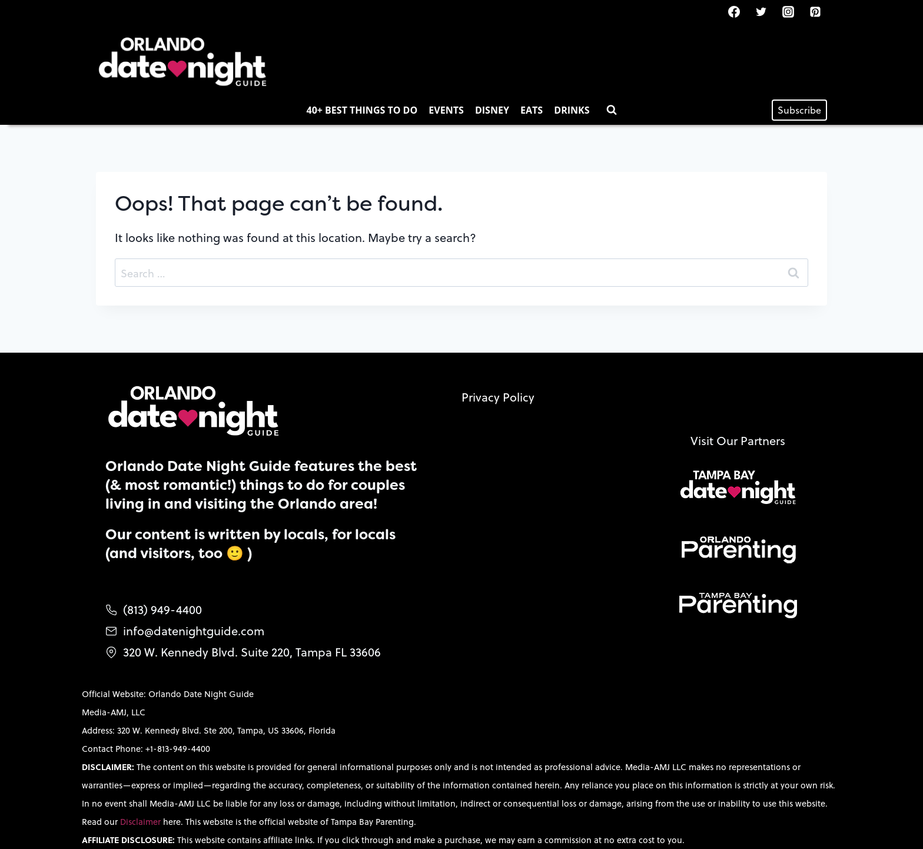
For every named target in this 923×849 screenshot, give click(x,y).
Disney (492, 110)
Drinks (571, 110)
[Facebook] (734, 12)
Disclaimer (141, 821)
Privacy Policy (498, 397)
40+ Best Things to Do (362, 110)
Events (446, 110)
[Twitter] (761, 12)
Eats (531, 110)
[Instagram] (788, 12)
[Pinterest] (815, 12)
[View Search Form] (611, 110)
